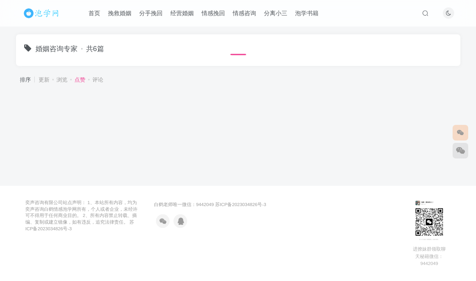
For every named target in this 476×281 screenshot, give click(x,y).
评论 (97, 79)
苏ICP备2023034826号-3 (240, 204)
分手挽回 (151, 13)
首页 (94, 13)
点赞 (79, 79)
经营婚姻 (182, 13)
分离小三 (275, 13)
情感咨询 (244, 13)
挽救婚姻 (119, 13)
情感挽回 (213, 13)
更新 (44, 79)
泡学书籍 (307, 13)
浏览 (62, 79)
